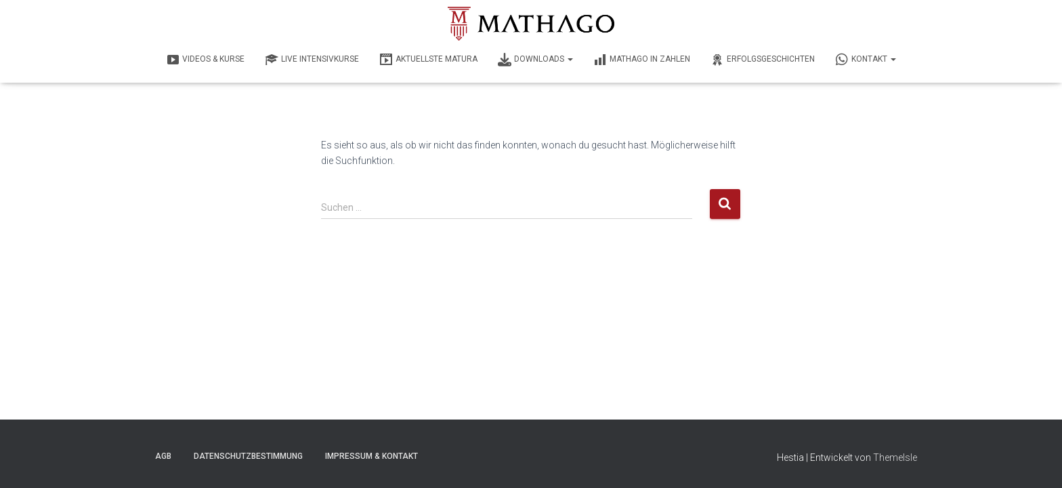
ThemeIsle (895, 457)
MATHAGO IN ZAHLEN (641, 59)
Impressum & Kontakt (371, 456)
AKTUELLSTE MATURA (428, 59)
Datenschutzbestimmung (248, 456)
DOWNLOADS (535, 59)
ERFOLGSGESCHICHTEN (762, 59)
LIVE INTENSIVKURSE (312, 59)
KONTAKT (865, 59)
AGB (163, 456)
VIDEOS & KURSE (205, 59)
